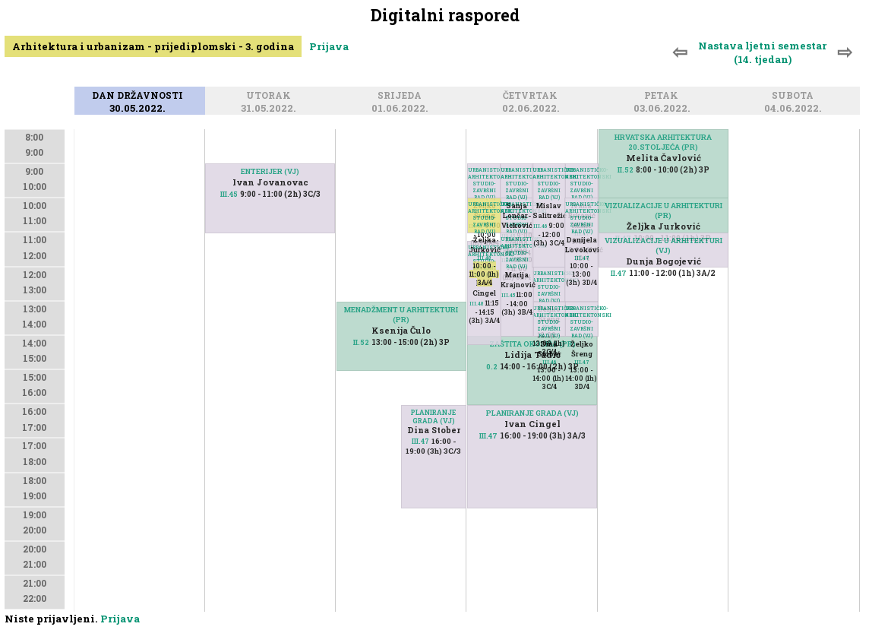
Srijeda (402, 96)
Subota (795, 96)
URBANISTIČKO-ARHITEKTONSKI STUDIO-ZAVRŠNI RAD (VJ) (581, 322)
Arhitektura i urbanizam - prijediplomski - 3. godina (153, 46)
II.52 (361, 342)
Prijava (329, 46)
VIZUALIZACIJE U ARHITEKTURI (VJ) (663, 245)
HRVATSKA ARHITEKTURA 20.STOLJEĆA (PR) (663, 142)
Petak (663, 96)
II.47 (619, 273)
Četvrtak (532, 96)
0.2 (492, 367)
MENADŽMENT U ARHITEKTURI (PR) (401, 314)
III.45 (229, 194)
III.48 (484, 258)
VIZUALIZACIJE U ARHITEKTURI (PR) (663, 210)
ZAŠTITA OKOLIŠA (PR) (532, 344)
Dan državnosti (140, 96)
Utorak (270, 96)
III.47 (420, 441)
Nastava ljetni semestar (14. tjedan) (762, 52)
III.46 (549, 362)
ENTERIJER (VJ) (270, 171)
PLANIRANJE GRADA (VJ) (433, 416)
